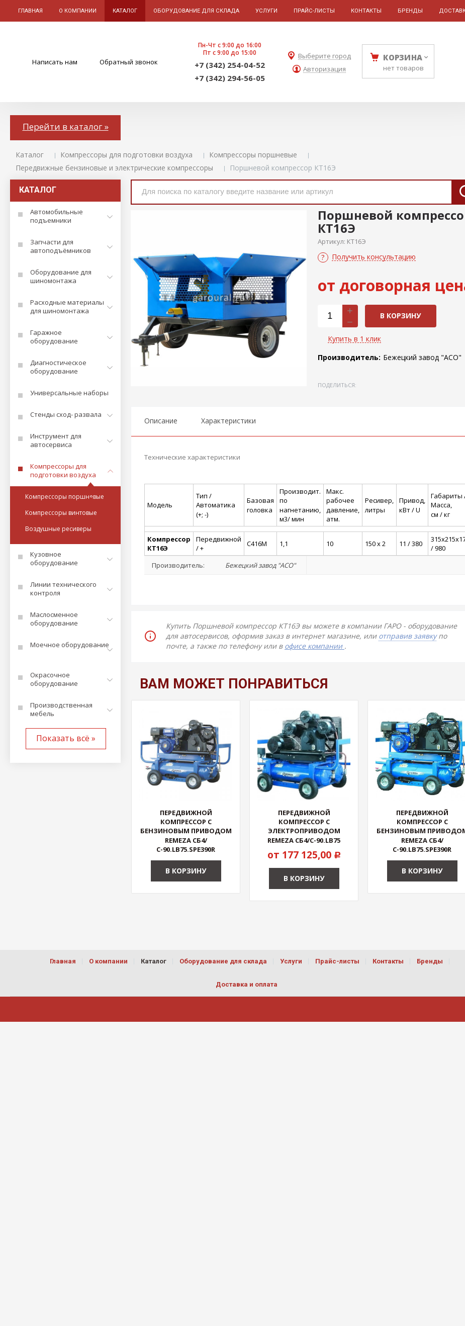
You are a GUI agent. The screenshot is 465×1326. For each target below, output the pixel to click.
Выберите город (324, 56)
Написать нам (54, 61)
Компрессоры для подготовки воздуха (126, 154)
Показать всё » (66, 738)
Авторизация (324, 69)
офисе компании (314, 646)
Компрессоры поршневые (253, 154)
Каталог (30, 154)
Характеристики (228, 420)
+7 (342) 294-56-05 (230, 78)
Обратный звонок (129, 61)
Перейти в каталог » (66, 126)
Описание (160, 420)
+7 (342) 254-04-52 (230, 65)
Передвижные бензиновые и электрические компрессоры (114, 167)
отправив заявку (407, 636)
